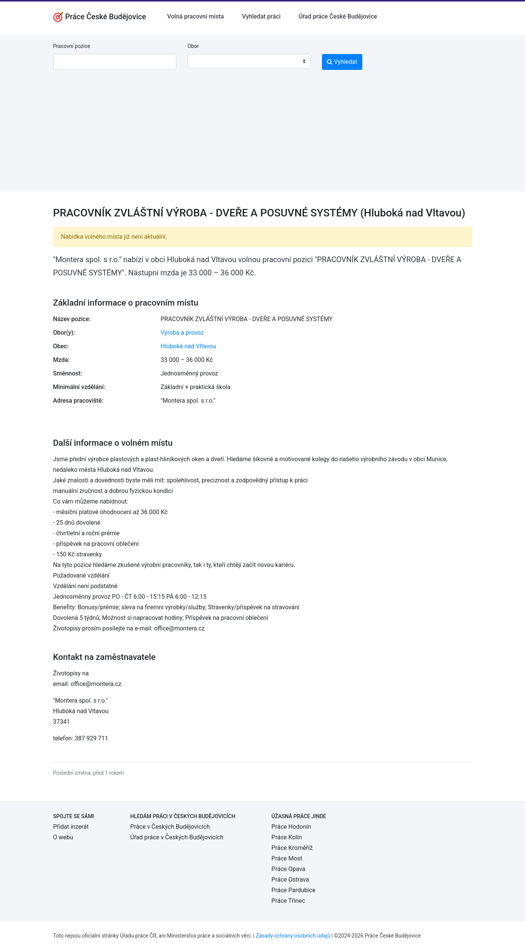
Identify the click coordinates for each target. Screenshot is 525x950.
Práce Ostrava (290, 879)
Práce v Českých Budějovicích (170, 826)
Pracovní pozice (71, 46)
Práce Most (286, 858)
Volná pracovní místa (195, 16)
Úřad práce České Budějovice (338, 16)
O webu (63, 837)
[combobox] (249, 61)
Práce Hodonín (291, 826)
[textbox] (203, 61)
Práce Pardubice (293, 890)
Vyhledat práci (261, 16)
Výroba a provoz (182, 332)
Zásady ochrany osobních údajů (293, 936)
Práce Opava (288, 869)
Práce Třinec (288, 900)
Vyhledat (342, 61)
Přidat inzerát (71, 826)
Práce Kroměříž (292, 847)
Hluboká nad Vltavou (188, 346)
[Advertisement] (262, 139)
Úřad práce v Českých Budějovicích (176, 837)
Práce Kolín (286, 837)
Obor (193, 46)
